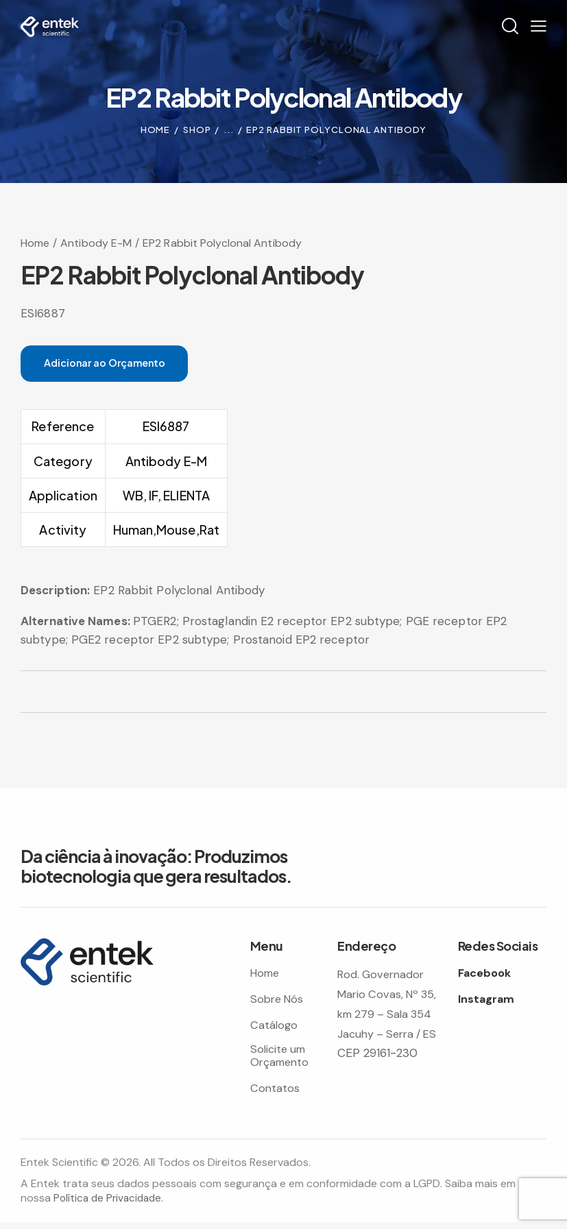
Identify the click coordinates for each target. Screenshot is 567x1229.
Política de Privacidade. (111, 1204)
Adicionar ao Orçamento (117, 364)
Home (156, 129)
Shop (197, 129)
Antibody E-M (96, 242)
